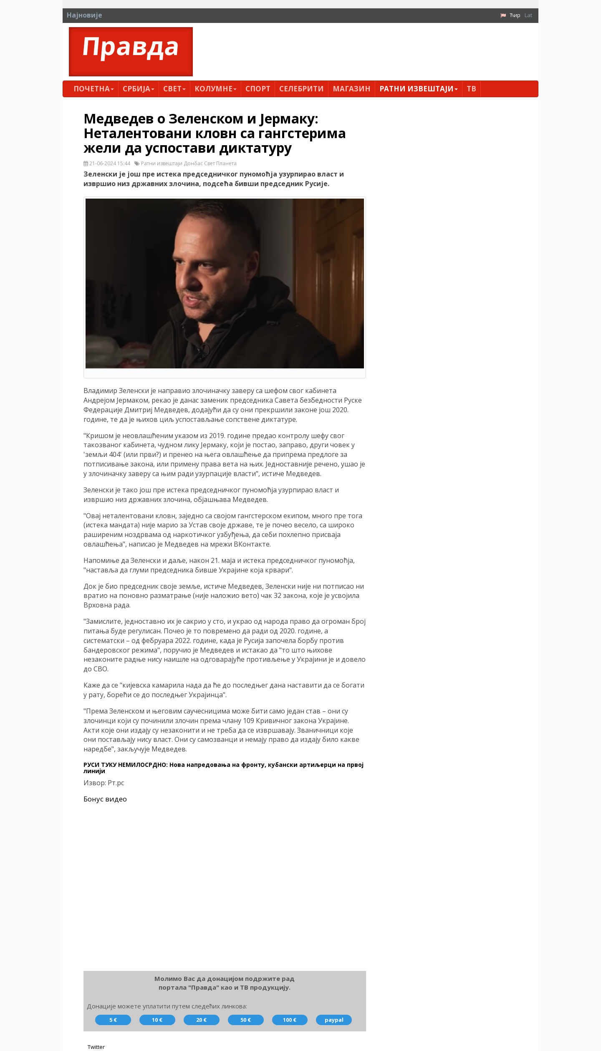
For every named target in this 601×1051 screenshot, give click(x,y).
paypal (334, 1019)
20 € (201, 1019)
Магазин (352, 88)
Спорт (257, 88)
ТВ (471, 88)
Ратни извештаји (418, 88)
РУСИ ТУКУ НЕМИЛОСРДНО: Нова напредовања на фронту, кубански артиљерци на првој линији (223, 768)
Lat (528, 15)
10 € (157, 1019)
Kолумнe (215, 88)
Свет (174, 88)
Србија (138, 88)
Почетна (93, 88)
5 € (113, 1019)
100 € (289, 1019)
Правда (131, 45)
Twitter (96, 1047)
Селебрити (301, 88)
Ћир (515, 15)
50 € (245, 1019)
